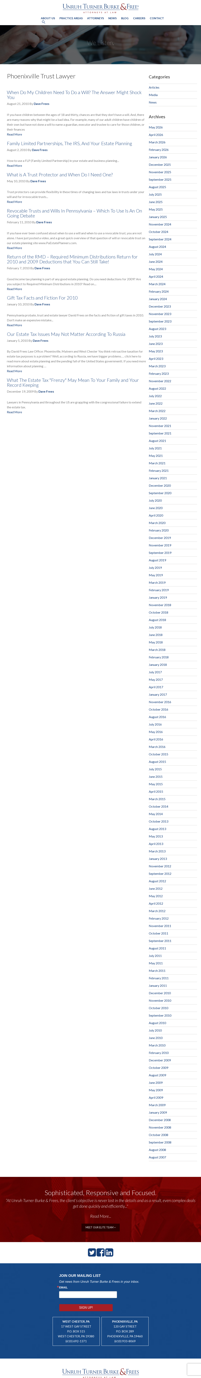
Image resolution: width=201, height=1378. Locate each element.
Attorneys (95, 17)
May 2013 (156, 836)
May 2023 (156, 351)
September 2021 (160, 433)
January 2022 (158, 418)
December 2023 (160, 306)
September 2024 (160, 239)
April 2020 (156, 515)
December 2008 (160, 1120)
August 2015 (157, 761)
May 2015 (156, 784)
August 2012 (157, 881)
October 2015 (158, 754)
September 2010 (160, 1015)
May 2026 (156, 127)
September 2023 (160, 321)
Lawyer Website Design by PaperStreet (149, 1373)
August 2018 (157, 620)
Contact (157, 17)
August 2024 (157, 246)
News (112, 17)
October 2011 (158, 933)
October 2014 (158, 806)
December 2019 (160, 538)
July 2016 (155, 724)
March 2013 (157, 851)
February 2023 (159, 373)
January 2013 (158, 858)
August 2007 (157, 1157)
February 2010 (159, 1053)
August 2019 (157, 560)
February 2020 (159, 530)
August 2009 (157, 1075)
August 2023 (157, 329)
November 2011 (160, 926)
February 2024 (159, 291)
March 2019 (157, 582)
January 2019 (158, 597)
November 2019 (160, 545)
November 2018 (160, 605)
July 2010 (155, 1030)
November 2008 (160, 1127)
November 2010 (160, 1000)
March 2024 (157, 284)
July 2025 (155, 194)
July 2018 (155, 627)
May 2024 (156, 269)
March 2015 (157, 799)
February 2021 (159, 470)
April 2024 (156, 276)
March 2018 (157, 649)
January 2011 (158, 985)
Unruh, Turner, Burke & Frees (100, 8)
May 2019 (156, 575)
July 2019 (155, 567)
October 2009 (158, 1067)
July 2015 (155, 769)
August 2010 (157, 1023)
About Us (48, 17)
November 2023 (160, 314)
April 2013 (156, 844)
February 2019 (159, 590)
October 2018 (158, 612)
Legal (122, 1373)
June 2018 (156, 635)
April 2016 (156, 739)
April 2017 (156, 687)
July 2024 (155, 254)
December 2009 (160, 1060)
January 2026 (158, 157)
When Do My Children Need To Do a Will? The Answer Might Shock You (74, 94)
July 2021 (155, 448)
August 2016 (157, 717)
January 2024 (158, 299)
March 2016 (157, 747)
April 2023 (156, 358)
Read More (14, 134)
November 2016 (160, 702)
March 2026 (157, 142)
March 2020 (157, 523)
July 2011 (155, 955)
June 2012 (156, 888)
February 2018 (159, 657)
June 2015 (156, 776)
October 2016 (158, 709)
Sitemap (113, 1373)
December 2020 (160, 485)
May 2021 (156, 455)
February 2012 (159, 918)
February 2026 (159, 149)
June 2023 (156, 343)
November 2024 (160, 224)
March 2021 (157, 463)
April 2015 (156, 791)
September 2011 (160, 941)
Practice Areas (71, 17)
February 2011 (159, 978)
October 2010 (158, 1008)
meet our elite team (101, 1227)
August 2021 (157, 441)
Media (153, 95)
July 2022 (155, 396)
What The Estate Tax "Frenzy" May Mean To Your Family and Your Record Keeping (73, 382)
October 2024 (158, 232)
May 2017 (156, 679)
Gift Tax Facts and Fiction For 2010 (42, 298)
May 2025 (156, 209)
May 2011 (156, 963)
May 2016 (156, 732)
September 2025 (160, 179)
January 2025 (158, 217)
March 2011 (157, 970)
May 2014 (156, 814)
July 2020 (155, 500)
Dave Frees (41, 103)
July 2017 (155, 672)
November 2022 (160, 381)
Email (63, 1287)
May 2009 (156, 1090)
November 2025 (160, 172)
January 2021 (158, 478)
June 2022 (156, 403)
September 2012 (160, 873)
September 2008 (160, 1142)
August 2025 (157, 187)
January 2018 (158, 664)
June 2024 (156, 261)
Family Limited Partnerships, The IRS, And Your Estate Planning (69, 143)
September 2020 (160, 493)
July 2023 (155, 336)
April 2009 (156, 1097)
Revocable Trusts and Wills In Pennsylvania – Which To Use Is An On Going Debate (74, 213)
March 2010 (157, 1045)
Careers (139, 17)
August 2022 (157, 388)
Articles (154, 87)
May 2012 (156, 896)
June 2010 (156, 1038)
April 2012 (156, 903)
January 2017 (158, 694)
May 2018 (156, 642)
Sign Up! (129, 1294)
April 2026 (156, 135)
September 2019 (160, 552)
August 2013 (157, 829)
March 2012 (157, 911)
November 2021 (160, 426)
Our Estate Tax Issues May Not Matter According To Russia (66, 334)
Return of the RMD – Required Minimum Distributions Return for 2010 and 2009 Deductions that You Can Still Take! (72, 259)
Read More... (100, 1216)
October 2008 (158, 1135)
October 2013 (158, 821)
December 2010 (160, 993)
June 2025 (156, 202)
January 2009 (158, 1112)
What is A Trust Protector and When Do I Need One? (60, 174)
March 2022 (157, 411)
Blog (125, 17)
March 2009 (157, 1105)
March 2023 (157, 366)
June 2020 (156, 508)
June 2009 (156, 1082)
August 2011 (157, 948)
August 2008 (157, 1150)
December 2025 (160, 164)
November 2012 (160, 866)
